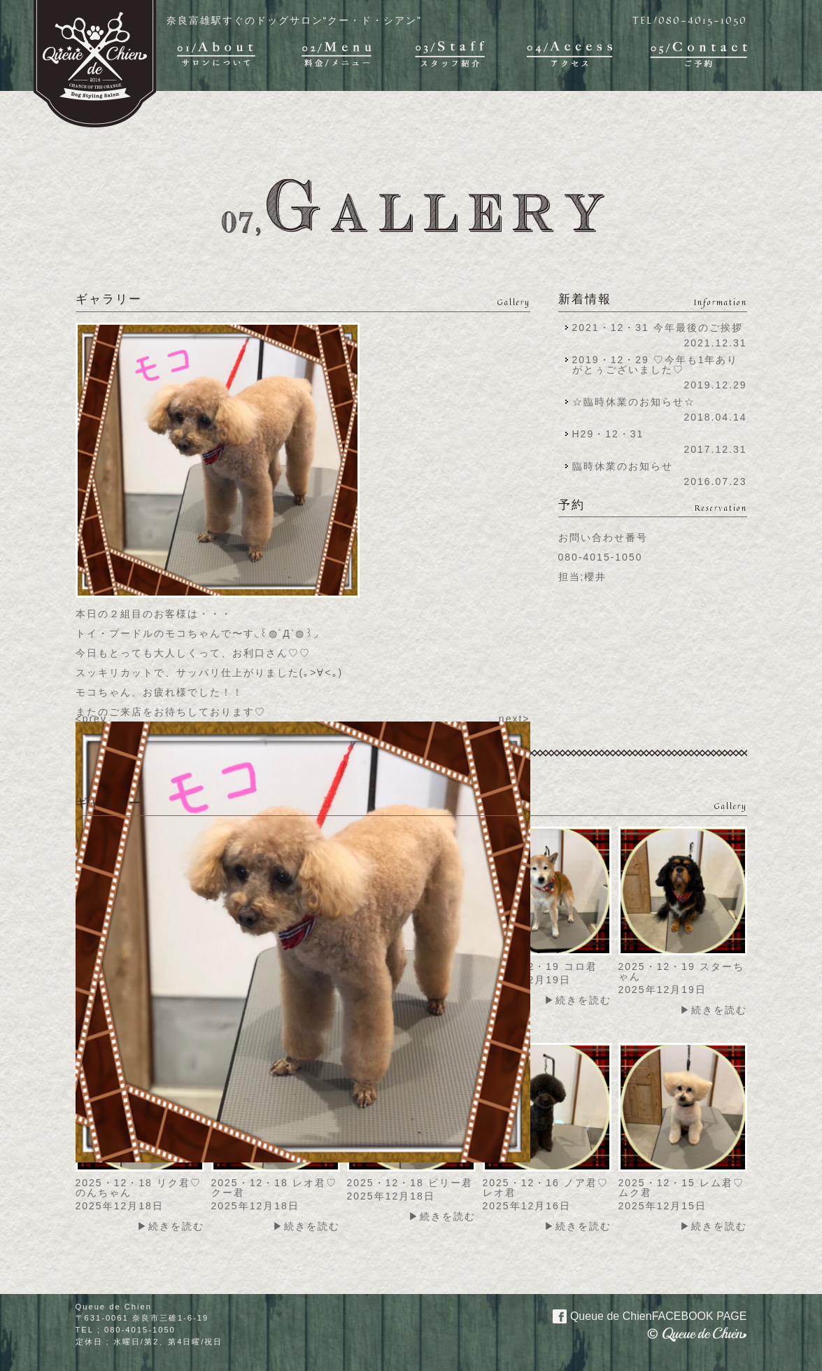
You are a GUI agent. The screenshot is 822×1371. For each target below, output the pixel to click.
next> (514, 718)
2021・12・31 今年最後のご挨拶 (657, 327)
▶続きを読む (577, 1000)
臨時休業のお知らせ (622, 466)
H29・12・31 (612, 434)
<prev (91, 718)
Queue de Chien (642, 1315)
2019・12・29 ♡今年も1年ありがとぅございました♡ (655, 364)
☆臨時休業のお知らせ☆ (633, 401)
